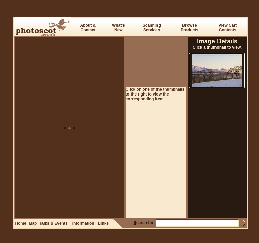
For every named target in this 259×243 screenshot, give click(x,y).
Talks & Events (53, 223)
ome (20, 223)
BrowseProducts (189, 27)
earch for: (144, 222)
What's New (118, 27)
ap (33, 223)
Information (83, 223)
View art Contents (228, 27)
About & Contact (88, 27)
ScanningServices (152, 27)
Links (103, 223)
